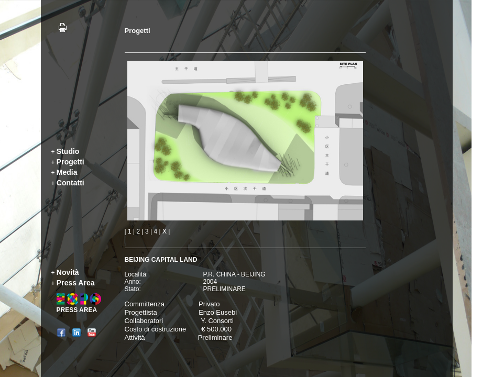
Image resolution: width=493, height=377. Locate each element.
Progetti (70, 162)
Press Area (76, 283)
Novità (68, 272)
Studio (68, 151)
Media (67, 172)
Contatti (70, 183)
